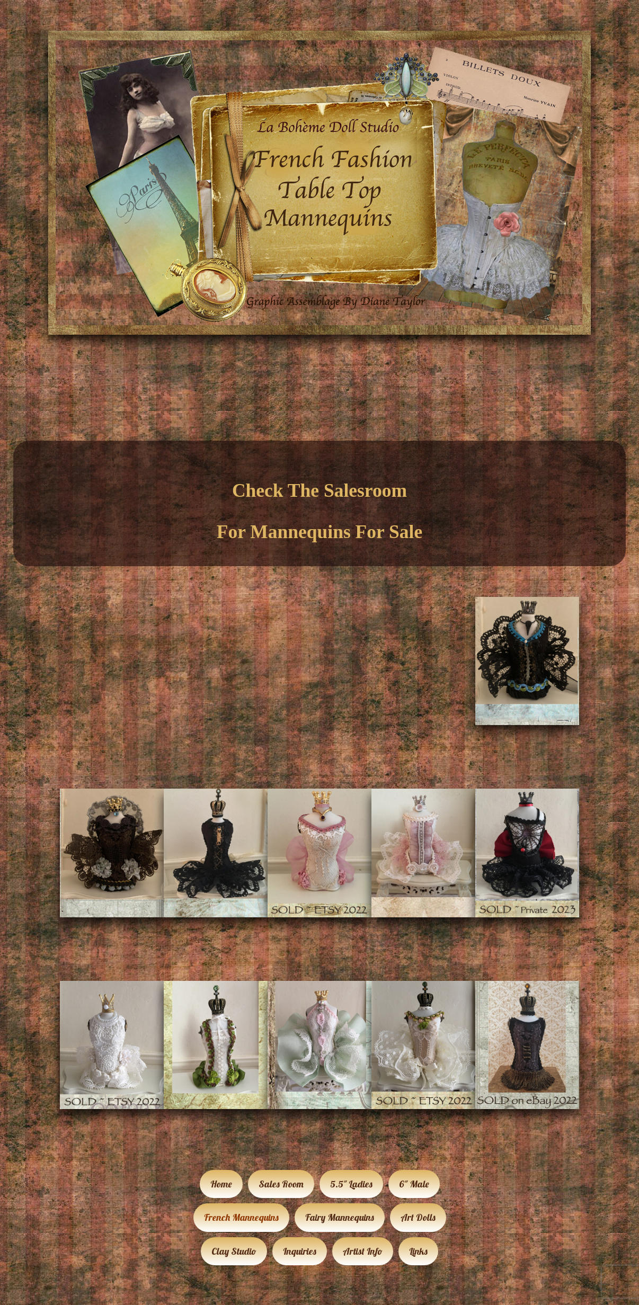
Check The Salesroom (319, 490)
